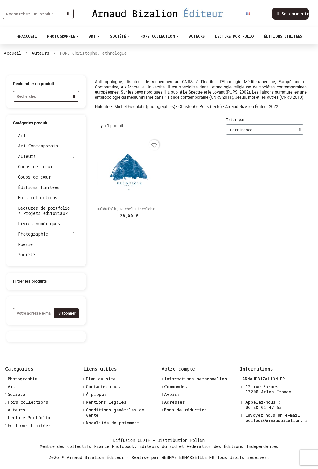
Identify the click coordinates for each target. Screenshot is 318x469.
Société (46, 254)
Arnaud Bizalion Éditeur (95, 457)
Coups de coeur (35, 166)
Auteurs (46, 156)
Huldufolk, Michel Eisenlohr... (129, 208)
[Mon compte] (294, 14)
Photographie (46, 234)
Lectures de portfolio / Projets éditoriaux (44, 210)
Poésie (25, 244)
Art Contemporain (38, 146)
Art (46, 135)
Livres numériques (39, 223)
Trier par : (237, 119)
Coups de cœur (34, 177)
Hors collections (46, 197)
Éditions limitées (39, 187)
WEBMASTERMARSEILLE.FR (188, 457)
